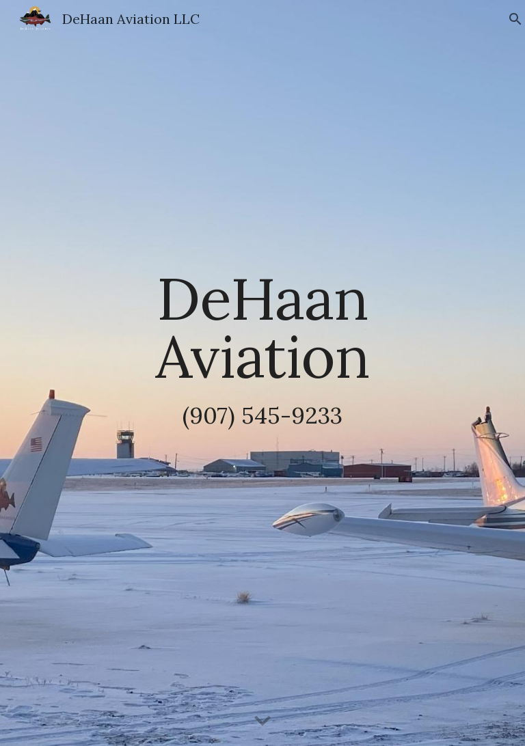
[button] (262, 721)
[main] (262, 373)
